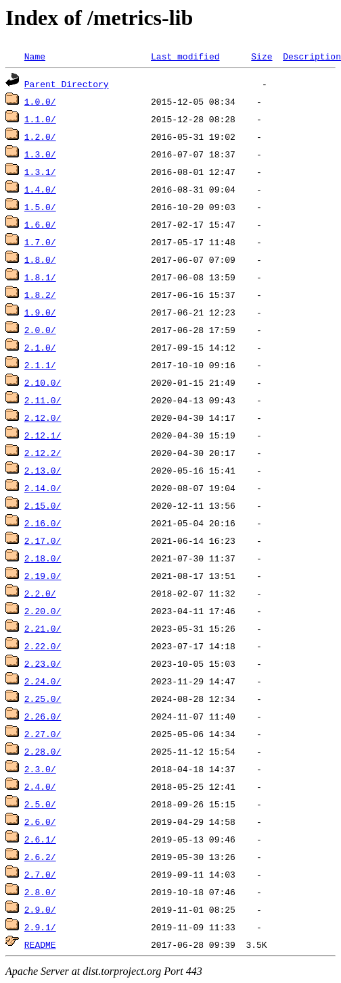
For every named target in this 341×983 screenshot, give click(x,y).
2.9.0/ (40, 909)
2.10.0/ (43, 382)
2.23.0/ (43, 663)
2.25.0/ (43, 698)
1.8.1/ (40, 277)
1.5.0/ (40, 207)
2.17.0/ (43, 540)
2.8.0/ (40, 892)
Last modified (185, 56)
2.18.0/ (43, 558)
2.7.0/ (40, 874)
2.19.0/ (43, 576)
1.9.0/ (40, 312)
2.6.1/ (40, 839)
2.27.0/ (43, 734)
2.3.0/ (40, 769)
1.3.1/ (40, 172)
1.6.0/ (40, 224)
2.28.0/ (43, 751)
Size (261, 56)
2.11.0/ (43, 400)
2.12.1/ (43, 435)
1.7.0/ (40, 242)
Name (34, 56)
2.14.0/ (43, 488)
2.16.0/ (43, 523)
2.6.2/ (40, 857)
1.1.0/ (40, 119)
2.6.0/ (40, 821)
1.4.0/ (40, 189)
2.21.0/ (43, 628)
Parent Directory (66, 84)
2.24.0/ (43, 681)
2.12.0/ (43, 417)
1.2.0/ (40, 136)
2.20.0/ (43, 611)
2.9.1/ (40, 927)
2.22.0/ (43, 646)
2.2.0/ (40, 593)
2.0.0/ (40, 330)
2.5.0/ (40, 804)
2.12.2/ (43, 453)
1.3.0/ (40, 154)
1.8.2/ (40, 294)
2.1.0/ (40, 347)
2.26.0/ (43, 716)
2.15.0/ (43, 505)
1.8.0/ (40, 259)
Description (312, 56)
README (40, 944)
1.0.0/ (40, 101)
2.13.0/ (43, 470)
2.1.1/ (40, 365)
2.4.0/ (40, 786)
